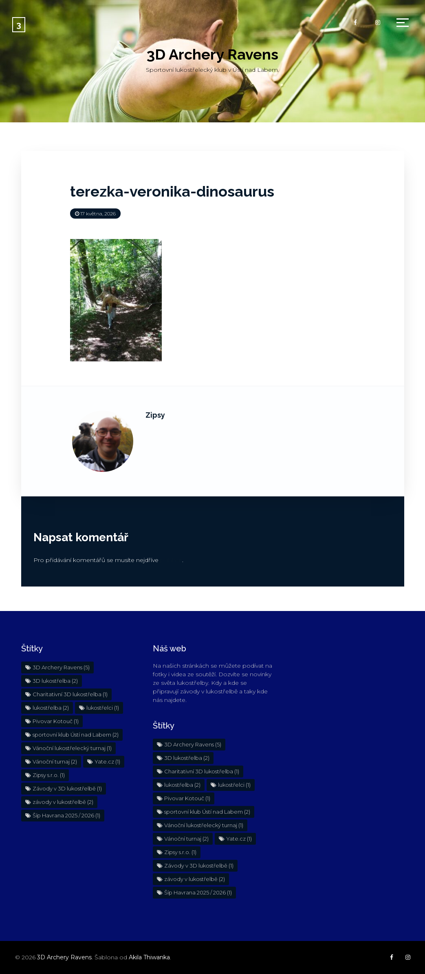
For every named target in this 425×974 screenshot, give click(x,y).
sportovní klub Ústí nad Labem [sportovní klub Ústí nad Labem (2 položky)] (76, 734)
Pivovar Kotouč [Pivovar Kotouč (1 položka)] (56, 721)
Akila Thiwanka (149, 957)
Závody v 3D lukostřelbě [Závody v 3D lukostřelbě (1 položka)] (67, 788)
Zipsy (155, 415)
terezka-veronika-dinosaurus (172, 191)
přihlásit (171, 560)
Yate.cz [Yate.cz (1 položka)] (107, 761)
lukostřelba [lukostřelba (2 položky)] (51, 707)
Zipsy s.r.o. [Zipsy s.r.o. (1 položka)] (49, 775)
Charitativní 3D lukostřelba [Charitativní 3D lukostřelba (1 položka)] (70, 694)
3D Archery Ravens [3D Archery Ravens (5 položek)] (61, 667)
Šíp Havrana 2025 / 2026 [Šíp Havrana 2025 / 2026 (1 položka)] (66, 815)
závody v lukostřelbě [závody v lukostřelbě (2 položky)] (63, 802)
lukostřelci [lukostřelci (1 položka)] (102, 707)
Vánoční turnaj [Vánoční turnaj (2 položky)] (55, 761)
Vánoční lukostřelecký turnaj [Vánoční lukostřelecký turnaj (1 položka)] (72, 748)
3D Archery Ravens (212, 54)
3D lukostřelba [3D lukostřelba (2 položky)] (55, 680)
